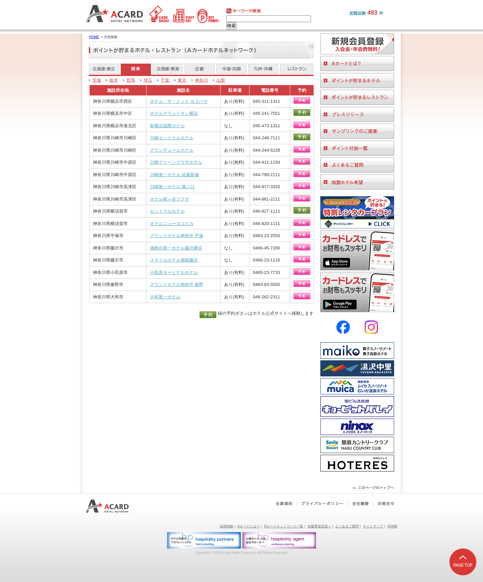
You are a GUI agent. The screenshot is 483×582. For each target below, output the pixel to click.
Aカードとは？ (248, 526)
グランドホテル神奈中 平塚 (177, 235)
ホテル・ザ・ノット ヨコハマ (179, 101)
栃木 (113, 80)
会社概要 (360, 503)
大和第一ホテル (165, 296)
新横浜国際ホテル (167, 125)
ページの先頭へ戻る (373, 487)
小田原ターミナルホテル (174, 272)
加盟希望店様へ (319, 526)
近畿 (199, 69)
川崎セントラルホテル (172, 137)
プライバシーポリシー (322, 503)
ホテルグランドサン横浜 (174, 113)
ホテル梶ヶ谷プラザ (169, 199)
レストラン (297, 69)
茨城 (96, 80)
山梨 (220, 80)
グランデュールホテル (172, 150)
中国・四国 (231, 69)
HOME (94, 37)
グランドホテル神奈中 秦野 (177, 284)
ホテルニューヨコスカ (172, 223)
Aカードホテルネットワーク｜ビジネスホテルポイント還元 (113, 506)
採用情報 (226, 526)
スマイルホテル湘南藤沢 (174, 260)
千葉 (165, 80)
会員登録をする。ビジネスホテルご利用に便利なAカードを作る (357, 43)
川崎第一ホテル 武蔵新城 (174, 174)
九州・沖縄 (263, 69)
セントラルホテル (167, 211)
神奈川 (201, 80)
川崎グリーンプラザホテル (176, 162)
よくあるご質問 (347, 526)
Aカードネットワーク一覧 (283, 526)
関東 (136, 69)
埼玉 (148, 80)
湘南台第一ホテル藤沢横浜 (176, 247)
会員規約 (283, 503)
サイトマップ (373, 526)
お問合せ (385, 503)
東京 (182, 80)
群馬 (130, 80)
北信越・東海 (168, 69)
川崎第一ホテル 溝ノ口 (172, 186)
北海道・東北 (104, 69)
